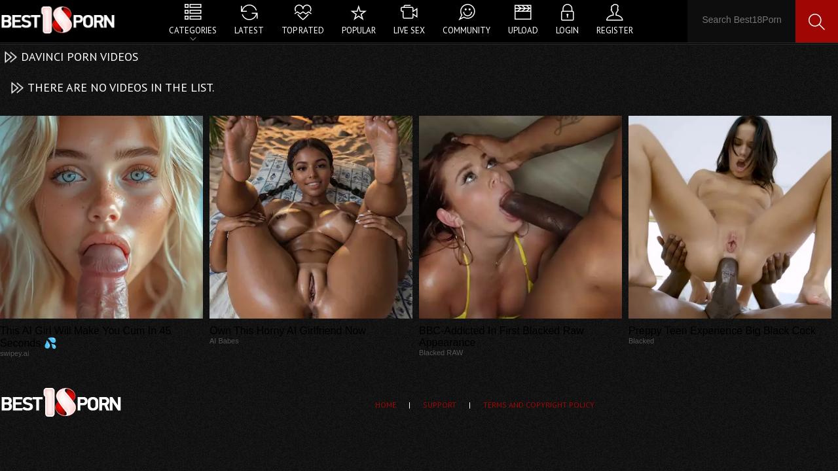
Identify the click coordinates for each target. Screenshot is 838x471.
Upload (523, 30)
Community (466, 30)
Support (439, 405)
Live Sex (409, 30)
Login (567, 30)
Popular (359, 30)
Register (614, 30)
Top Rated (303, 30)
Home (385, 405)
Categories (193, 30)
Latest (249, 30)
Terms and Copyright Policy (538, 405)
